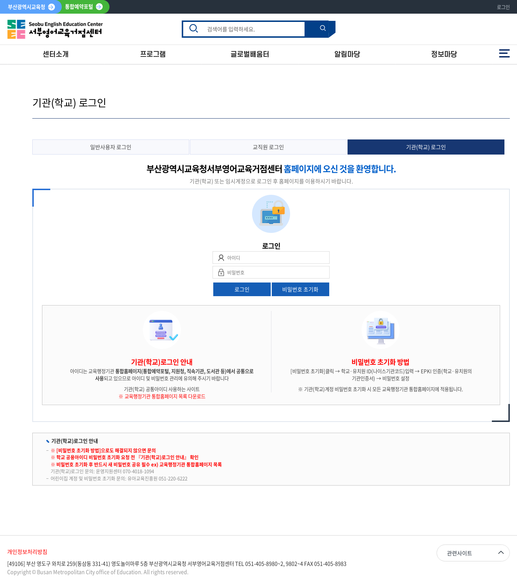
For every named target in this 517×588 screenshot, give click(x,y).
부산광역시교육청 (26, 7)
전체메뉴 (504, 53)
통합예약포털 (79, 7)
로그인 (503, 7)
